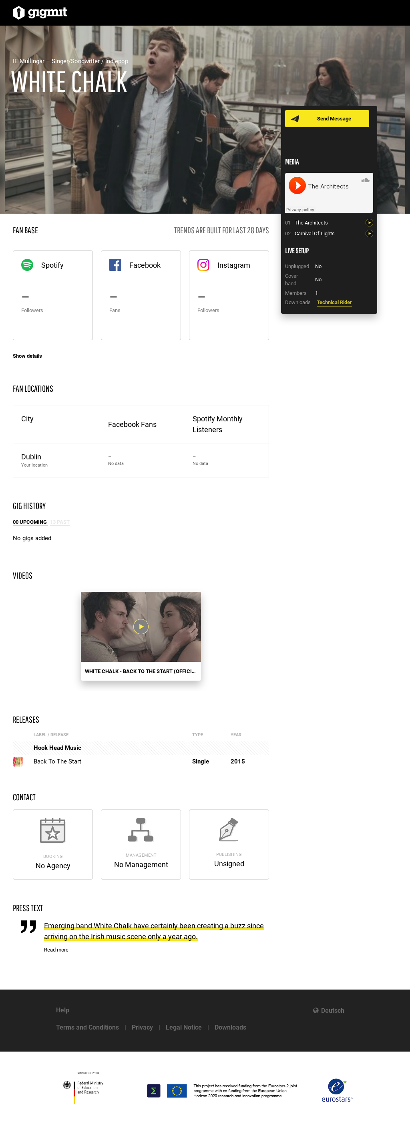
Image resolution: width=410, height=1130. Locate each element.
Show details (27, 356)
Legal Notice (184, 1027)
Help (62, 1010)
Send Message (334, 119)
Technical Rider (334, 302)
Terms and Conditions (87, 1027)
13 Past (60, 522)
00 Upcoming (30, 522)
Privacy (142, 1027)
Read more (56, 950)
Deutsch (332, 1010)
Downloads (230, 1027)
